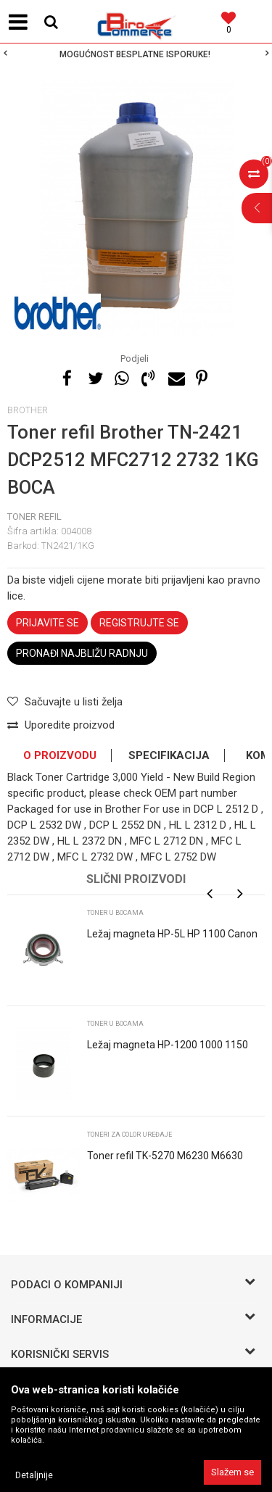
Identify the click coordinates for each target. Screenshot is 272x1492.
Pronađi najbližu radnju (82, 653)
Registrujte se (139, 623)
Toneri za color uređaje (129, 1134)
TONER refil (34, 516)
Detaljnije (34, 1475)
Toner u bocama (115, 912)
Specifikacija (169, 755)
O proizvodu (59, 755)
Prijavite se (47, 623)
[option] (136, 54)
